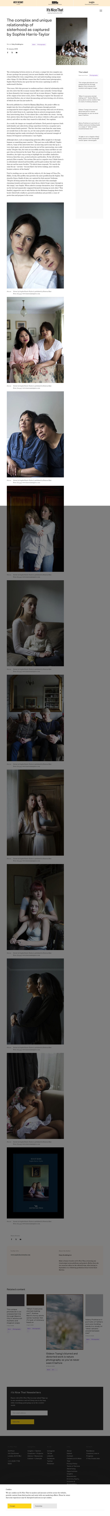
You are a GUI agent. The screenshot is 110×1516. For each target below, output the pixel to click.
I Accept (12, 1506)
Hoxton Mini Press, (37, 105)
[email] (16, 52)
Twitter (50, 1469)
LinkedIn (50, 1464)
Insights (70, 1481)
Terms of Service (73, 1474)
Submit (69, 1461)
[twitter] (12, 52)
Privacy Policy (72, 1471)
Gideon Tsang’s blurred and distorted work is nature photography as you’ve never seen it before (88, 112)
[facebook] (7, 52)
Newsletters (71, 1484)
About (69, 1459)
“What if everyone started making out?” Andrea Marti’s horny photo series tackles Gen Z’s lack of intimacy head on (89, 98)
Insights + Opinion (34, 1459)
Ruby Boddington (17, 44)
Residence (90, 1459)
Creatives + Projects (35, 1461)
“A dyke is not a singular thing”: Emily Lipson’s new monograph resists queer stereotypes (89, 138)
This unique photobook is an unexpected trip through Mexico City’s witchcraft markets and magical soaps (88, 85)
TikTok (49, 1461)
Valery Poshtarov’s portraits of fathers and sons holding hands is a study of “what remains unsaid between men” (89, 125)
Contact (70, 1464)
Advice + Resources (35, 1464)
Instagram (51, 1459)
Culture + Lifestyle (35, 1466)
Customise (38, 1506)
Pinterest (50, 1471)
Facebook (51, 1466)
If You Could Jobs (93, 1466)
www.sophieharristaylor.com (20, 1255)
